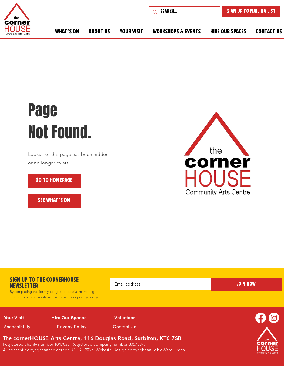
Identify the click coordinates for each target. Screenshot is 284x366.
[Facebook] (260, 318)
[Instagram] (274, 318)
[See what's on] (54, 201)
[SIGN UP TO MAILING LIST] (251, 11)
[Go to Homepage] (54, 181)
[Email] (158, 284)
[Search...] (184, 12)
